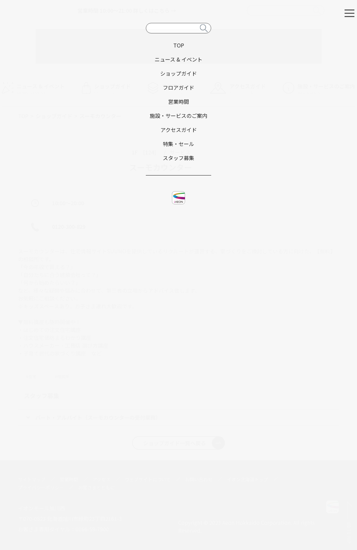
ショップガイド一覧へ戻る (184, 443)
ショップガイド (54, 116)
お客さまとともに (96, 487)
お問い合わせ (198, 479)
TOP (23, 116)
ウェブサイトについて (148, 479)
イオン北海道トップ (247, 479)
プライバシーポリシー (41, 487)
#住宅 (31, 376)
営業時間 (69, 479)
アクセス (101, 479)
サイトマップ (31, 479)
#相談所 (62, 376)
